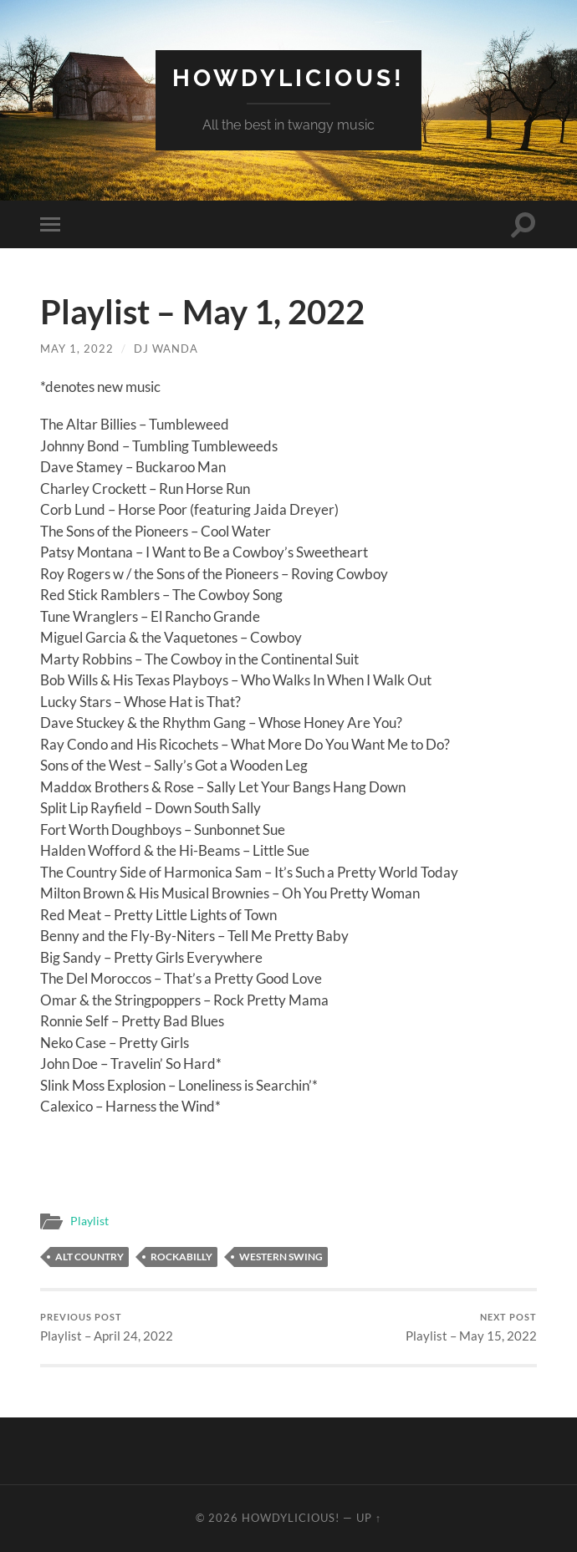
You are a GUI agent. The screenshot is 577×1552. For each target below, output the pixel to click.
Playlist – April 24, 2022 (106, 1327)
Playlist (89, 1221)
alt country (89, 1256)
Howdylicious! (288, 78)
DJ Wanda (166, 348)
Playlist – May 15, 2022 (471, 1327)
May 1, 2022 (77, 348)
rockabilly (181, 1256)
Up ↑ (368, 1517)
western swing (281, 1256)
